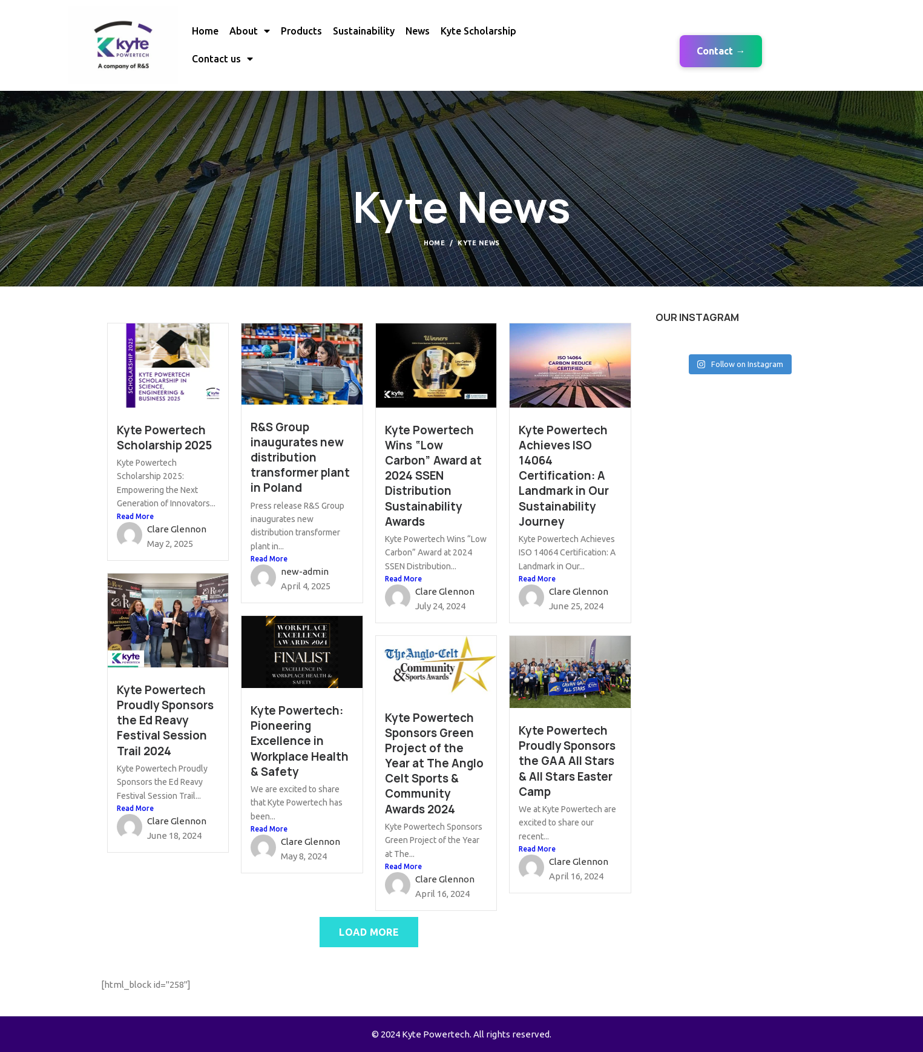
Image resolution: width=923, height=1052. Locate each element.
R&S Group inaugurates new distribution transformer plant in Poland (300, 458)
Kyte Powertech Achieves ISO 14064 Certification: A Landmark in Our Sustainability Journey (564, 476)
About (249, 31)
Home (205, 30)
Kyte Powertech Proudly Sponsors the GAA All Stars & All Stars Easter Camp (567, 761)
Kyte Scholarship (478, 30)
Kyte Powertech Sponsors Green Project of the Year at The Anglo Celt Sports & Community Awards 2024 (434, 763)
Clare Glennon (176, 529)
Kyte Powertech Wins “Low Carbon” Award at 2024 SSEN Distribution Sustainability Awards (433, 476)
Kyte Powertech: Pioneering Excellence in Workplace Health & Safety (300, 741)
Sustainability (364, 30)
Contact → (721, 50)
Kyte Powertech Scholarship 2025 (164, 438)
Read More (135, 516)
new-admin (305, 571)
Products (301, 30)
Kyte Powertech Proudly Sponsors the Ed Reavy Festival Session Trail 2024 (165, 721)
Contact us (222, 59)
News (418, 30)
